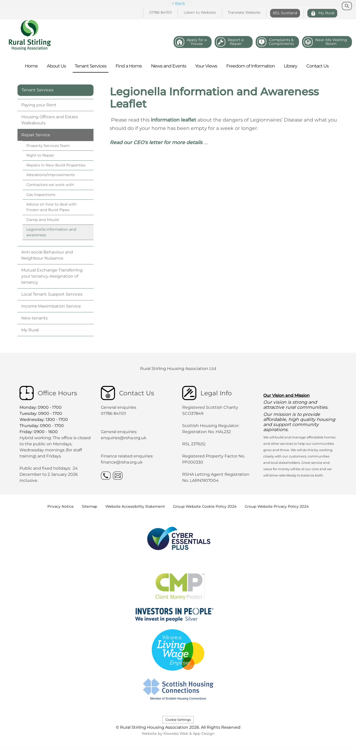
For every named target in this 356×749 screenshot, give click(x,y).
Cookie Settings (178, 720)
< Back (178, 3)
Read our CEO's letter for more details (156, 142)
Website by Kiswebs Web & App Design (178, 733)
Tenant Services (37, 90)
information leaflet (174, 120)
